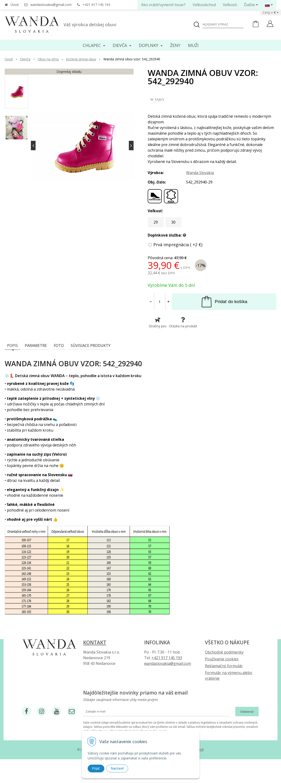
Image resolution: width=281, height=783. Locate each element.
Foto (59, 345)
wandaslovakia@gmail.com (51, 4)
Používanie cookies (222, 659)
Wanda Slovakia (200, 172)
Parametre (36, 345)
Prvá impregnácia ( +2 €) (177, 244)
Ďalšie (251, 4)
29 (156, 222)
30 (173, 222)
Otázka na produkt (183, 322)
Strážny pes (158, 322)
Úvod (15, 4)
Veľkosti (230, 4)
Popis (12, 345)
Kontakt (94, 642)
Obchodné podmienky (224, 652)
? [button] (184, 235)
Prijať (96, 768)
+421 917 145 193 (96, 4)
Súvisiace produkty (90, 345)
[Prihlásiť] (270, 24)
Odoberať (247, 711)
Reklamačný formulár (224, 665)
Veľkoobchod (204, 4)
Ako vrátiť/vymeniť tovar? (163, 4)
